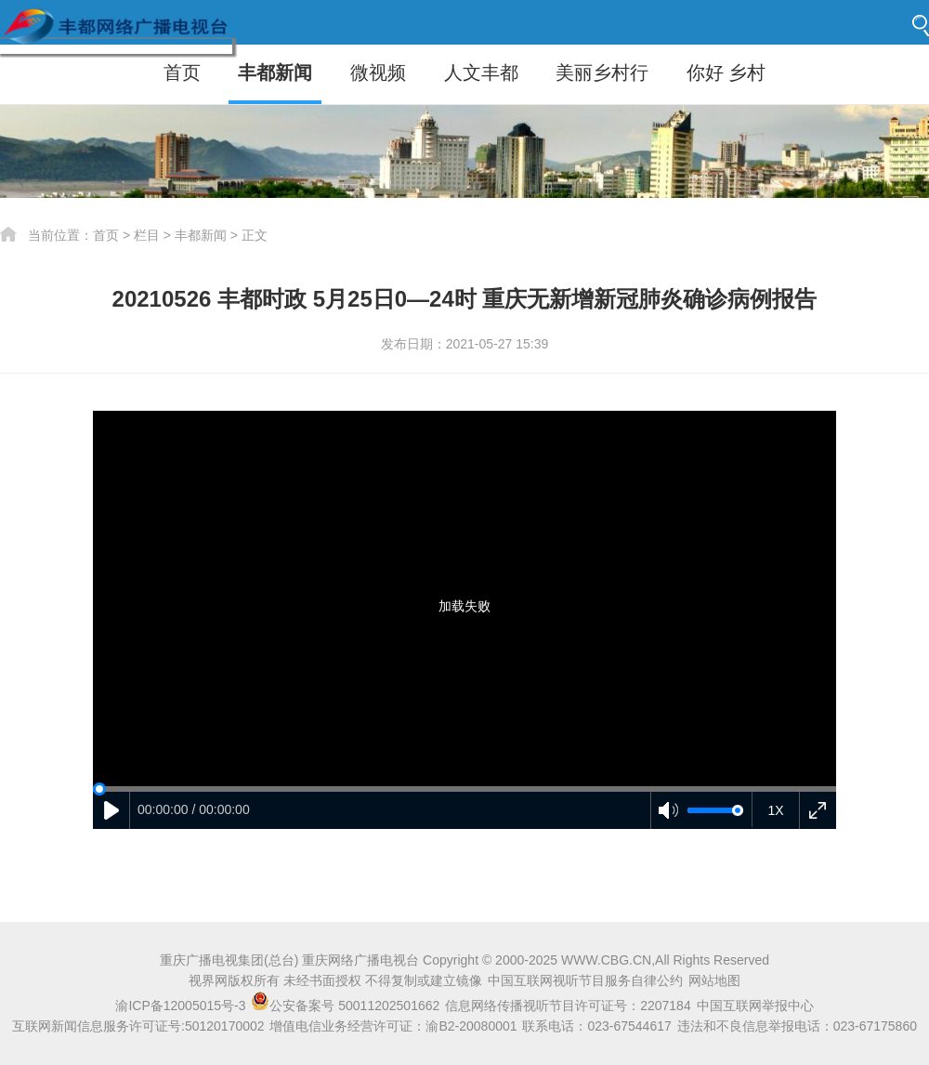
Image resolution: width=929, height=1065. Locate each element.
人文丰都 (481, 72)
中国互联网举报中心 (755, 1005)
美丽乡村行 (602, 72)
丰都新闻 (275, 72)
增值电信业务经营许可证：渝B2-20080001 (393, 1026)
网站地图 (714, 980)
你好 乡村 (726, 72)
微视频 (378, 72)
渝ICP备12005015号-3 (180, 1005)
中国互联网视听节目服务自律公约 (585, 980)
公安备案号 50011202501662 (347, 1005)
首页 (182, 72)
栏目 (147, 235)
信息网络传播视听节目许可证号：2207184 (568, 1005)
